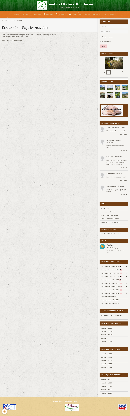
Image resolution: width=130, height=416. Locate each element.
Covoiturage (105, 209)
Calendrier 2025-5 (107, 393)
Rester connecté (106, 37)
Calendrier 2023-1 (107, 332)
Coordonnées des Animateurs (111, 316)
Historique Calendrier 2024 (111, 274)
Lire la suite (123, 134)
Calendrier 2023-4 (107, 329)
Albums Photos (75, 14)
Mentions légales (58, 401)
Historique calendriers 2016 (110, 300)
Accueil (17, 14)
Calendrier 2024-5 (107, 368)
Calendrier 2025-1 (107, 380)
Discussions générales (108, 212)
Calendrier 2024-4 (107, 364)
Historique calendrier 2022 (111, 280)
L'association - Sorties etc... (110, 216)
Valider (103, 47)
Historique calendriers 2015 (110, 304)
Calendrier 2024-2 (107, 358)
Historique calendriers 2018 (111, 294)
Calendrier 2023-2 (107, 342)
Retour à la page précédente (12, 41)
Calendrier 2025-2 (107, 387)
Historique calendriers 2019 (111, 290)
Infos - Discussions (109, 14)
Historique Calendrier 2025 (111, 270)
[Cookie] (4, 411)
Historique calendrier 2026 (111, 267)
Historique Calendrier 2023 (111, 277)
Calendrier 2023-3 (107, 335)
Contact (87, 14)
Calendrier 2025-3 (107, 383)
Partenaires (37, 14)
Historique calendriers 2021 (111, 284)
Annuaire (96, 14)
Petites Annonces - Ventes (110, 219)
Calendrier (48, 14)
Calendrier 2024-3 (107, 361)
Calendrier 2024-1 (107, 354)
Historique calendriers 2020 (111, 287)
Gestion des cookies (71, 401)
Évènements (61, 14)
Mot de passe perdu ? (105, 42)
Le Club (25, 14)
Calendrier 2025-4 (107, 390)
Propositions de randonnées (110, 222)
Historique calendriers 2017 (110, 297)
